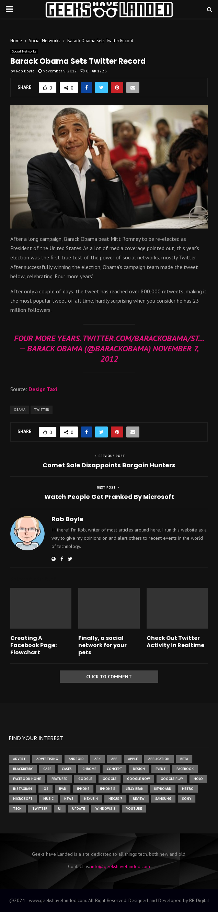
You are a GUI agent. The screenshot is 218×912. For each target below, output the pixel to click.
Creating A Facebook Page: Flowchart (33, 645)
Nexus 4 (91, 798)
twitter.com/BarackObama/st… (143, 338)
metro (188, 788)
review (139, 798)
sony (186, 798)
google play (172, 778)
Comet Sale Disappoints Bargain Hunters (109, 465)
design (139, 769)
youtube (134, 808)
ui (59, 808)
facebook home (27, 778)
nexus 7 (115, 798)
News (68, 798)
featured (59, 778)
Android (76, 759)
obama (19, 409)
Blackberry (23, 769)
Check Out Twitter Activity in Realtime (175, 641)
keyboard (162, 788)
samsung (163, 798)
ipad (62, 788)
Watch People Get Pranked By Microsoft (109, 496)
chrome (89, 769)
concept (114, 769)
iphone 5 (107, 788)
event (161, 769)
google (85, 778)
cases (67, 769)
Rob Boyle (25, 70)
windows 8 (105, 808)
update (78, 808)
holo (198, 778)
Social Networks (24, 51)
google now (138, 778)
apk (97, 759)
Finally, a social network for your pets (102, 645)
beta (184, 759)
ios (45, 788)
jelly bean (135, 788)
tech (17, 808)
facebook (185, 769)
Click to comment (109, 677)
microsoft (23, 798)
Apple (133, 759)
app (114, 759)
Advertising (47, 759)
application (159, 759)
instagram (22, 788)
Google (109, 778)
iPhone (83, 788)
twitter (41, 409)
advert (19, 759)
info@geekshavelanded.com (120, 866)
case (47, 769)
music (48, 798)
